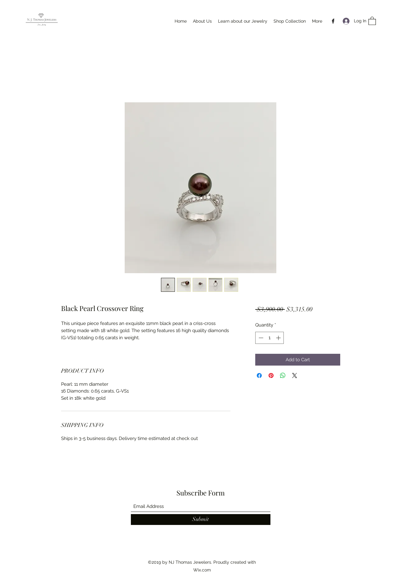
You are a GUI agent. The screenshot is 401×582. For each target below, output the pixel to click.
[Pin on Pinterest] (271, 375)
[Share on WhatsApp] (283, 375)
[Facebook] (333, 21)
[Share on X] (294, 375)
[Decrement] (260, 338)
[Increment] (279, 338)
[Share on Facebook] (259, 375)
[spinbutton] (270, 338)
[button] (372, 20)
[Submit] (200, 519)
